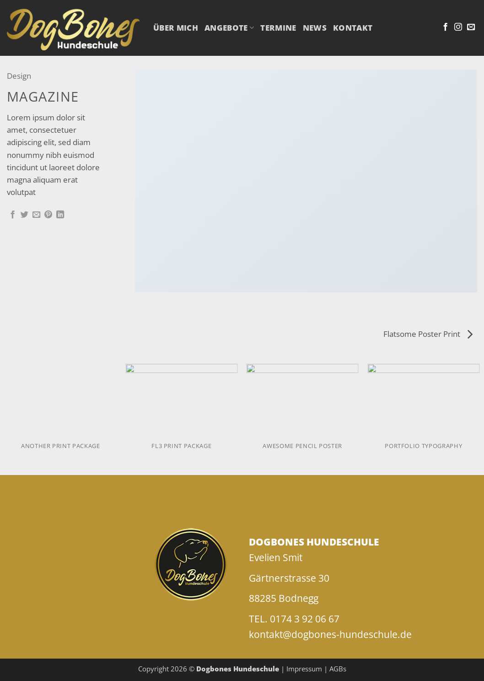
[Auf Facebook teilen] (12, 215)
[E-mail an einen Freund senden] (36, 215)
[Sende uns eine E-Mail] (471, 27)
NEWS (315, 27)
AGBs (337, 668)
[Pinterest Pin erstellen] (48, 215)
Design (19, 75)
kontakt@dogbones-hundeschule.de (330, 634)
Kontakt (352, 27)
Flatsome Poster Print (428, 334)
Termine (278, 27)
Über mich (175, 27)
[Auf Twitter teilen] (24, 215)
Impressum (304, 668)
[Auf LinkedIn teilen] (60, 215)
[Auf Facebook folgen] (445, 27)
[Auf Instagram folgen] (458, 27)
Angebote (229, 27)
